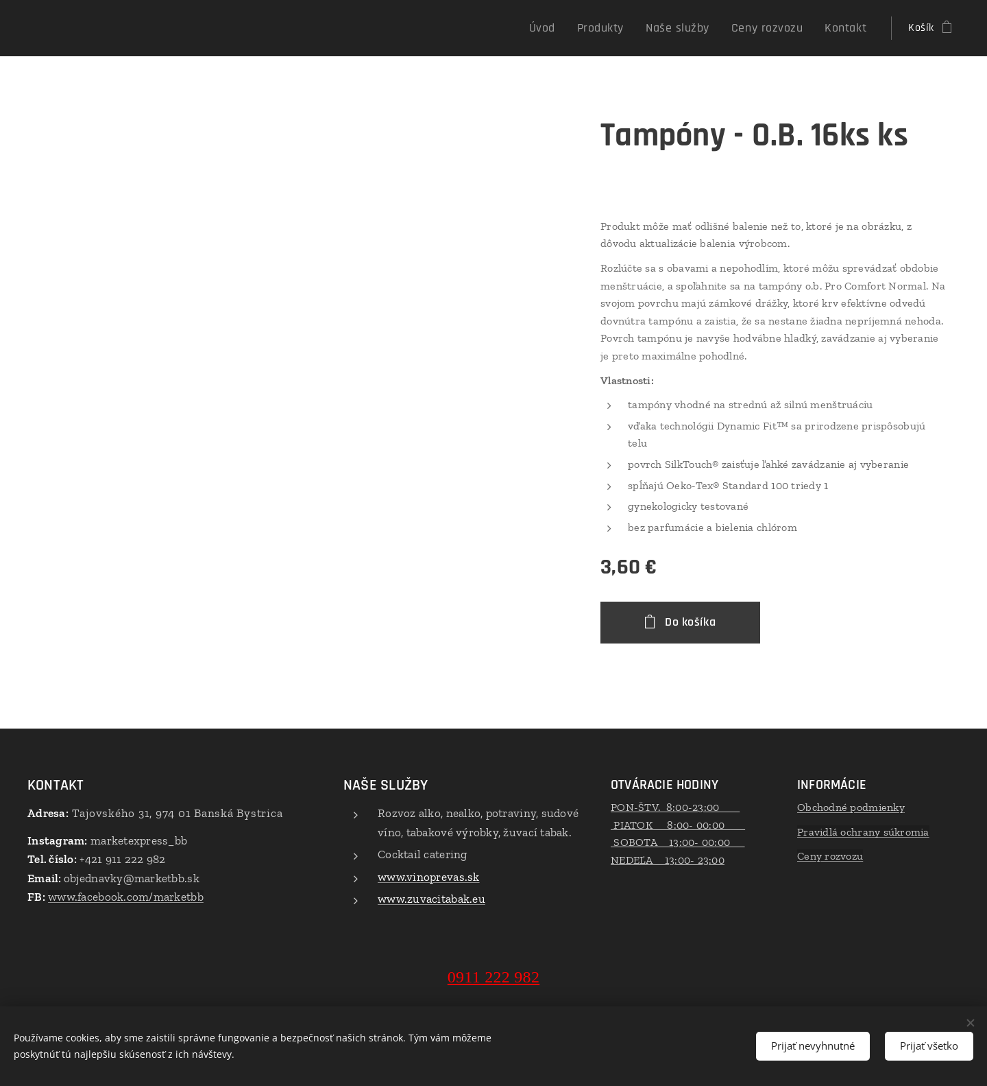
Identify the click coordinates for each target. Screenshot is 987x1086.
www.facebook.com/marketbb (126, 897)
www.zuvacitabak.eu (431, 899)
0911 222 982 (493, 977)
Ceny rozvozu (830, 855)
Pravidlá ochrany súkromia (863, 831)
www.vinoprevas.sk (429, 877)
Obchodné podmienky (851, 807)
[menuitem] (572, 28)
